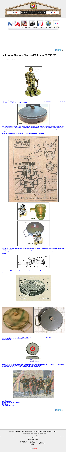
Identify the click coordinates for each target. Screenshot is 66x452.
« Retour (53, 49)
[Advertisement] (33, 40)
